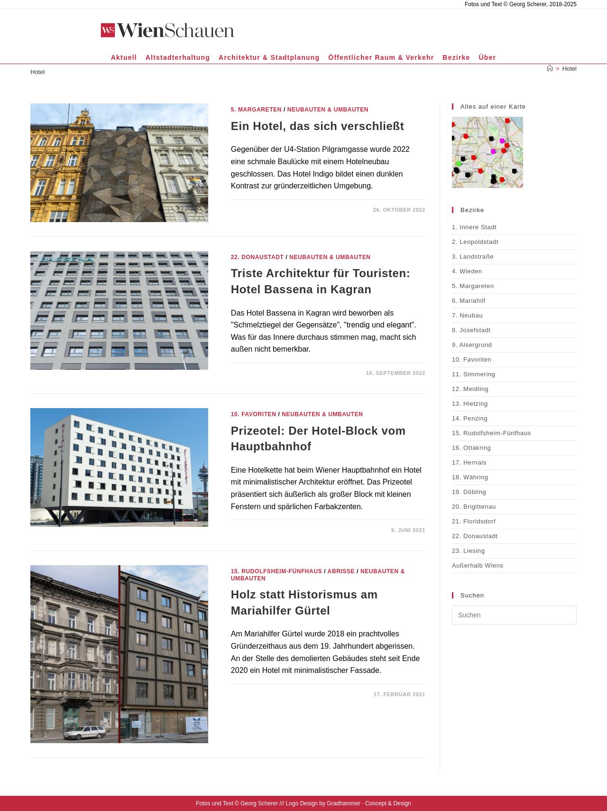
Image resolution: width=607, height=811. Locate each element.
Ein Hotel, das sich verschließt (317, 126)
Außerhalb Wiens (478, 565)
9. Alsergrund (472, 344)
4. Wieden (467, 271)
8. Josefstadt (471, 330)
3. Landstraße (473, 256)
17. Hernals (469, 462)
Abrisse (341, 571)
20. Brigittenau (474, 506)
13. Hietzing (470, 403)
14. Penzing (469, 418)
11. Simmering (474, 374)
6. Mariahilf (469, 300)
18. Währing (470, 477)
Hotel (569, 68)
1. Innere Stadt (474, 227)
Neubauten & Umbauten (327, 109)
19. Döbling (469, 491)
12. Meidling (470, 388)
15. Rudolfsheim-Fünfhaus (276, 571)
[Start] (550, 68)
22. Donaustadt (257, 257)
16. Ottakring (471, 447)
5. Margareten (256, 109)
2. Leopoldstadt (475, 241)
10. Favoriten (253, 414)
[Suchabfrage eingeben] (514, 615)
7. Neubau (467, 315)
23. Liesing (468, 550)
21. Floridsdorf (474, 521)
